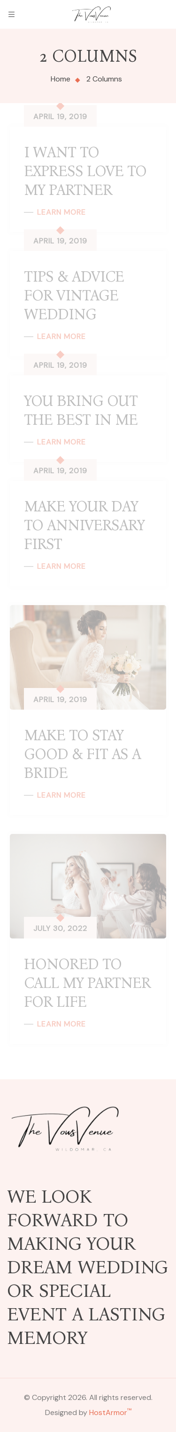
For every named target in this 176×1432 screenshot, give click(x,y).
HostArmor (110, 1412)
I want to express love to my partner (85, 171)
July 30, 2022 (60, 928)
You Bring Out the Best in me (81, 410)
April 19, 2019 (60, 116)
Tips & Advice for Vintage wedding (74, 295)
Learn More (61, 212)
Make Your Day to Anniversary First (84, 525)
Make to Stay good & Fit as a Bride (82, 754)
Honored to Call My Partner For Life (87, 983)
